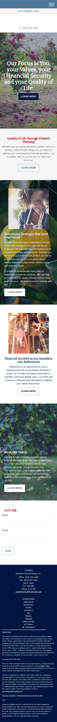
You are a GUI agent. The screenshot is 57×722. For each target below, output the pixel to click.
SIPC (48, 666)
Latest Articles (28, 621)
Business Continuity (9, 695)
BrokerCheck (6, 632)
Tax (28, 613)
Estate (28, 607)
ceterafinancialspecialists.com (12, 691)
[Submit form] (8, 551)
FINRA (42, 666)
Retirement (28, 602)
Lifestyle (28, 619)
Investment (28, 605)
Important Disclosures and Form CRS (30, 695)
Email (5, 530)
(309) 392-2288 (28, 28)
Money (28, 616)
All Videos (28, 624)
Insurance (28, 610)
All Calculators (28, 627)
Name (5, 515)
